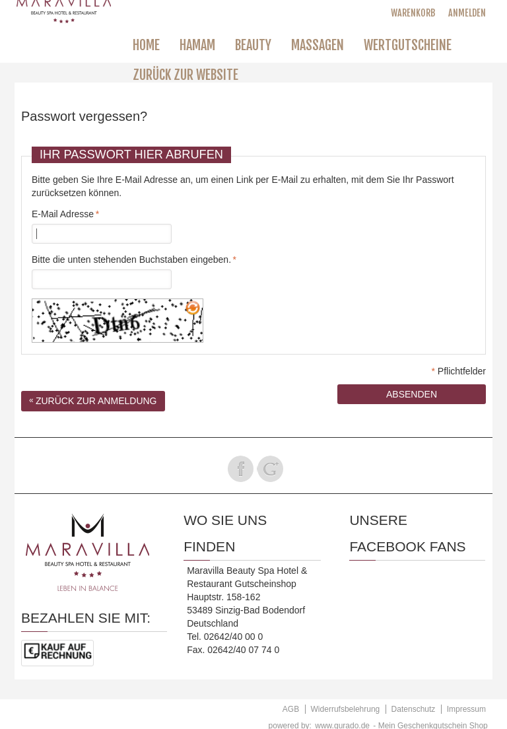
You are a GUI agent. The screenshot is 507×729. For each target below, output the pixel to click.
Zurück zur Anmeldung (93, 401)
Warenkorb (413, 12)
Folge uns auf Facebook (240, 469)
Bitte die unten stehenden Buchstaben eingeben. (131, 259)
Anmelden (467, 12)
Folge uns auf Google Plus (270, 469)
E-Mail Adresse (63, 214)
